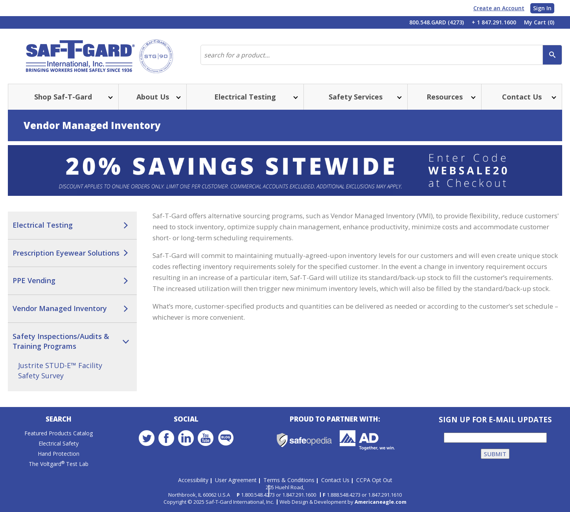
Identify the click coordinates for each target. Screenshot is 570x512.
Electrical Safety (59, 444)
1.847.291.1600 (299, 494)
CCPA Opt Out (374, 480)
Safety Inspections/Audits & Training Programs (61, 341)
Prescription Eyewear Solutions (66, 253)
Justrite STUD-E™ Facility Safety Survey (60, 370)
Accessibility (193, 480)
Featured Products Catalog (58, 433)
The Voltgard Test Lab (58, 464)
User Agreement (236, 480)
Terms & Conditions (288, 480)
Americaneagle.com (380, 501)
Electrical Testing (43, 225)
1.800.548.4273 (258, 494)
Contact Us (335, 480)
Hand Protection (58, 454)
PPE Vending (34, 280)
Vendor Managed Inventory (60, 308)
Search (59, 419)
